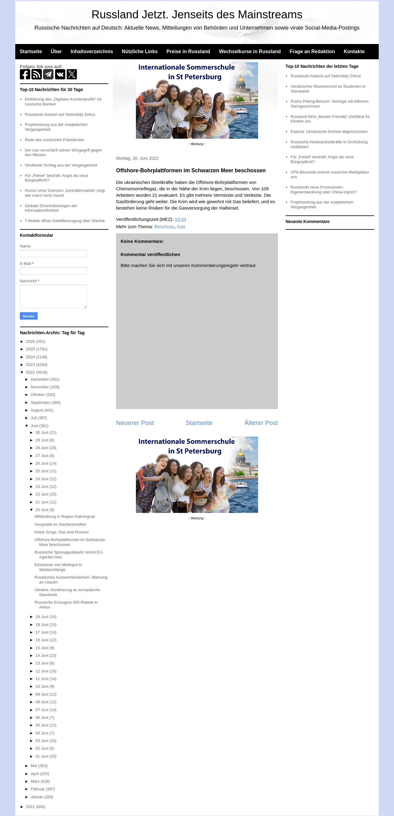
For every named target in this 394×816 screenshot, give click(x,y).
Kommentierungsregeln (215, 265)
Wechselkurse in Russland (250, 51)
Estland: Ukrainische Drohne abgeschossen (328, 131)
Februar (38, 789)
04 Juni (42, 733)
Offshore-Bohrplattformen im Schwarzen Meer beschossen (70, 542)
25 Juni (42, 471)
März (36, 781)
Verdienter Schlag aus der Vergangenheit (61, 165)
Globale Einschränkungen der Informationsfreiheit (51, 208)
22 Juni (42, 494)
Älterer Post (261, 422)
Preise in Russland (188, 51)
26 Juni (42, 463)
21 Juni (42, 502)
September (41, 402)
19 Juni (42, 616)
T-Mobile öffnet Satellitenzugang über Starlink (65, 220)
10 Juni (42, 686)
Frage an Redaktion (312, 51)
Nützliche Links (140, 51)
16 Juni (42, 640)
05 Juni (42, 725)
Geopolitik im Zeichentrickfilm (60, 524)
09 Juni (42, 694)
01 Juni (42, 756)
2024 (31, 357)
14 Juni (42, 655)
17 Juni (42, 632)
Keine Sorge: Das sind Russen (62, 532)
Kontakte (354, 51)
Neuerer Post (135, 422)
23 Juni (42, 486)
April (35, 773)
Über (56, 51)
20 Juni (42, 509)
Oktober (38, 394)
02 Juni (42, 748)
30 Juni (42, 432)
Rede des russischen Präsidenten (54, 139)
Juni (35, 425)
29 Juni (42, 440)
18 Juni (42, 624)
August (37, 410)
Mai (34, 765)
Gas (181, 226)
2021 (31, 806)
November (40, 387)
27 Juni (42, 455)
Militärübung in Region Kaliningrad (65, 516)
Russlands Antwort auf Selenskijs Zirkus (60, 114)
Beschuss (164, 226)
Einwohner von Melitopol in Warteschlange (58, 567)
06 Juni (42, 717)
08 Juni (42, 702)
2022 (31, 372)
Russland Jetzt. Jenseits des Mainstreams (197, 14)
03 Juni (42, 740)
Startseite (31, 51)
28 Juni (42, 447)
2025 (31, 349)
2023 (31, 364)
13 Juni (42, 663)
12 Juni (42, 671)
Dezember (40, 379)
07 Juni (42, 710)
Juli (34, 417)
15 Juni (42, 648)
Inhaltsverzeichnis (92, 51)
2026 (31, 341)
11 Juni (42, 678)
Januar (37, 797)
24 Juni (42, 479)
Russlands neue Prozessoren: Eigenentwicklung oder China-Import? (323, 189)
